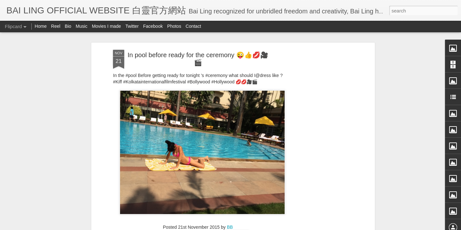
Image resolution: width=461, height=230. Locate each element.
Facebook (153, 26)
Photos (174, 26)
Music (81, 26)
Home (40, 26)
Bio (68, 26)
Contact (193, 26)
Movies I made (106, 26)
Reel (56, 26)
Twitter (132, 26)
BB (230, 150)
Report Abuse (289, 226)
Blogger (270, 226)
